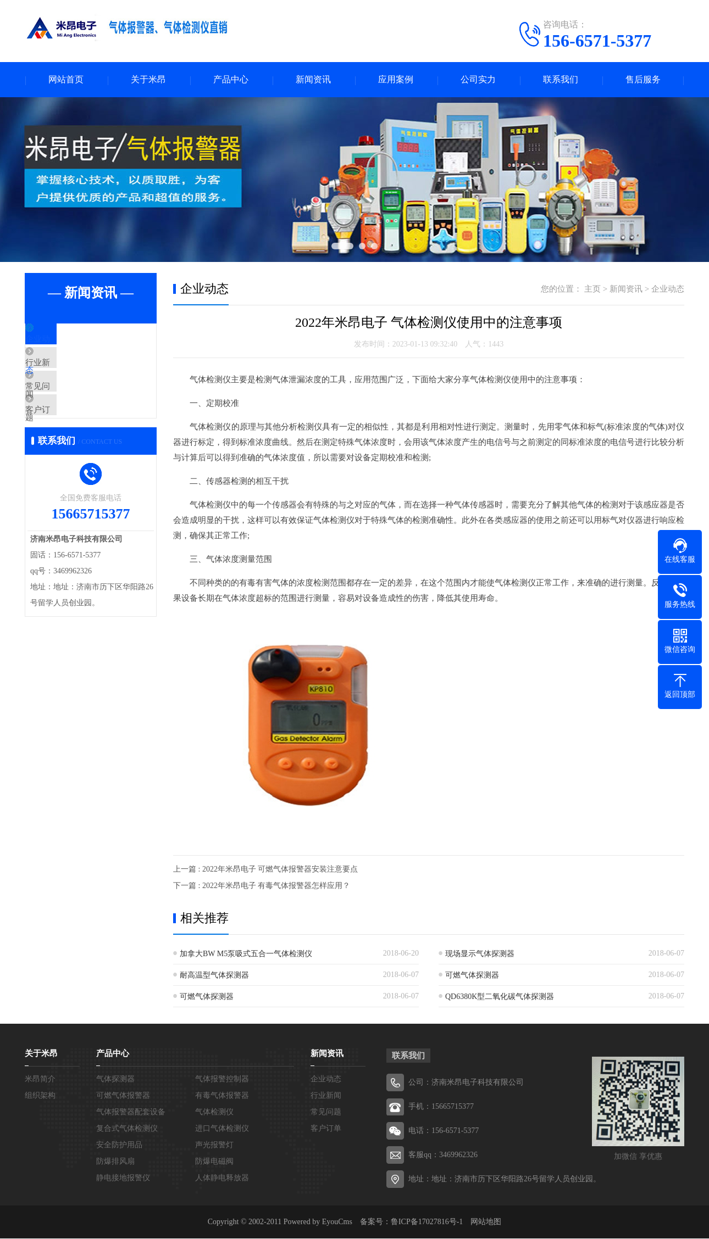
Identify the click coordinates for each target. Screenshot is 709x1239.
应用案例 (395, 80)
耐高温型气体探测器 (214, 976)
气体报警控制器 (222, 1079)
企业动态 (67, 340)
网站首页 (66, 80)
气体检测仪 (214, 1112)
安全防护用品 (119, 1145)
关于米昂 (148, 80)
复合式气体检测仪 (127, 1129)
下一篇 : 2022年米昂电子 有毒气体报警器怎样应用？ (261, 886)
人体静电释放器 (222, 1178)
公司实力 (478, 80)
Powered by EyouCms (316, 1222)
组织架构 (40, 1096)
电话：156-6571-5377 (443, 1131)
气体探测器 (115, 1079)
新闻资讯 (313, 80)
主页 (592, 289)
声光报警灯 (214, 1145)
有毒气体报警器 (222, 1096)
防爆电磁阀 (214, 1162)
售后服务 (643, 80)
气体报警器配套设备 (130, 1112)
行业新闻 (67, 373)
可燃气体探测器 (472, 976)
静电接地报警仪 (123, 1178)
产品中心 (230, 80)
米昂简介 (40, 1079)
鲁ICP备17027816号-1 (427, 1222)
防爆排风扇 (115, 1162)
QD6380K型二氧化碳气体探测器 (499, 997)
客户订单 (67, 437)
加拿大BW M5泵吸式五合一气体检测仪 (246, 954)
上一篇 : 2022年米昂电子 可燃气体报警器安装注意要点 (265, 870)
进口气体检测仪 (222, 1129)
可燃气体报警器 (123, 1096)
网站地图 (485, 1222)
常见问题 (67, 405)
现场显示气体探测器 (479, 954)
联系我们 (560, 80)
